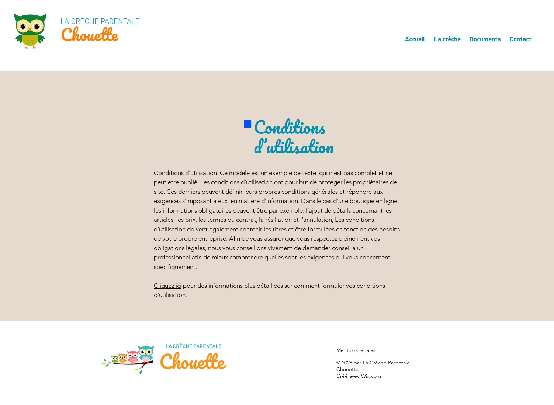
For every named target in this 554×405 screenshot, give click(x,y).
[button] (447, 35)
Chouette (89, 34)
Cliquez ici (167, 285)
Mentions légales (355, 350)
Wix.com (371, 376)
